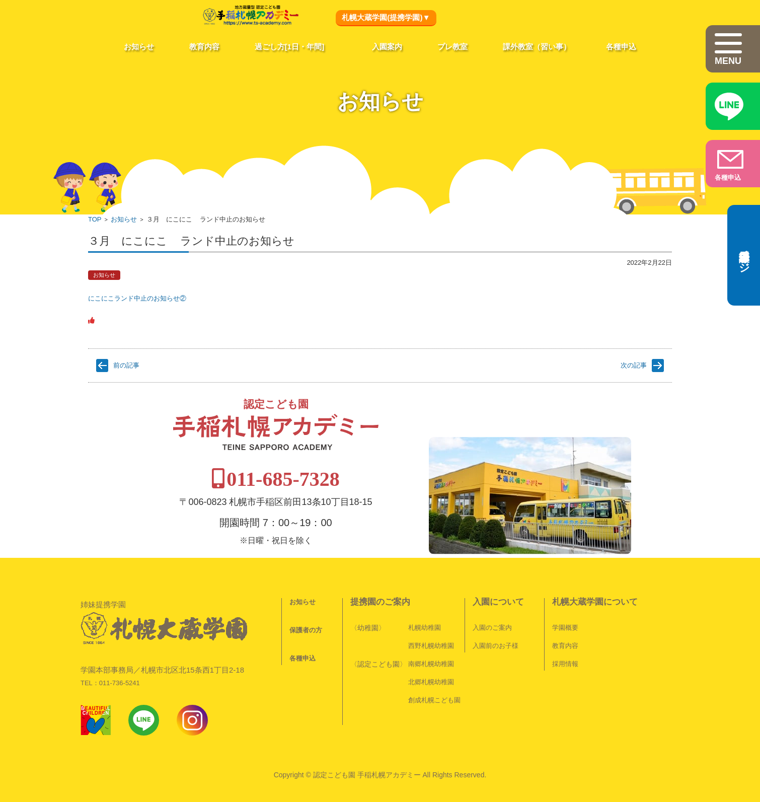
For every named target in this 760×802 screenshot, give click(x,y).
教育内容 (204, 46)
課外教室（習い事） (537, 46)
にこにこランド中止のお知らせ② (137, 298)
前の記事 (126, 365)
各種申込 (621, 46)
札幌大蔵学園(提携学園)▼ (386, 17)
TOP (95, 219)
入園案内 (387, 46)
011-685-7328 (381, 454)
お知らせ (139, 46)
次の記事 (634, 365)
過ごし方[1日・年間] (289, 46)
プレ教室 (452, 46)
